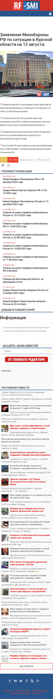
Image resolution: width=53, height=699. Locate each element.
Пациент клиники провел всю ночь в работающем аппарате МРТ (24, 636)
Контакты (37, 693)
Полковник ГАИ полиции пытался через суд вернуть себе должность (26, 583)
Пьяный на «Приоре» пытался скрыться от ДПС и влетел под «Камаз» (25, 650)
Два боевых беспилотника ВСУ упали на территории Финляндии (26, 556)
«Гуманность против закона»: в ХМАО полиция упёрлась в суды (24, 460)
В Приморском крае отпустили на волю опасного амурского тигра (26, 623)
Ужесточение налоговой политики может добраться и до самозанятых (23, 516)
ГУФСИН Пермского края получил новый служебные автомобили (26, 596)
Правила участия (40, 690)
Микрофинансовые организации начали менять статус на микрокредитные (26, 616)
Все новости (26, 666)
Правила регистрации (20, 693)
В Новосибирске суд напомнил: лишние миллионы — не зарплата (21, 489)
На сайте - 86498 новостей (20, 345)
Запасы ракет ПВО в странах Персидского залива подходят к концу (26, 400)
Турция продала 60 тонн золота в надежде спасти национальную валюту (22, 393)
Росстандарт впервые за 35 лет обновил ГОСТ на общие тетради (26, 503)
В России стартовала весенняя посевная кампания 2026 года (26, 543)
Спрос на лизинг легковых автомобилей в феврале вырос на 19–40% (26, 413)
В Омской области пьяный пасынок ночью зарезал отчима (23, 446)
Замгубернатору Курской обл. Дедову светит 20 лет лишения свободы (24, 433)
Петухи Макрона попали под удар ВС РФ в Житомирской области (25, 473)
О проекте (7, 690)
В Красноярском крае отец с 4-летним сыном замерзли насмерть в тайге (24, 603)
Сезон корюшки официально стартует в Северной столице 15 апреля (25, 529)
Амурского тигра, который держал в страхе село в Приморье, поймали (23, 569)
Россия (30, 160)
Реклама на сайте (22, 690)
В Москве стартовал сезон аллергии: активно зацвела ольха (24, 420)
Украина (23, 160)
